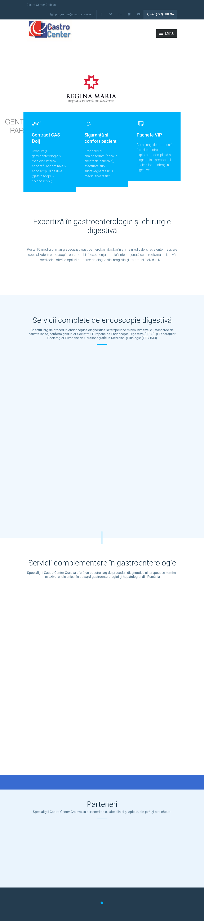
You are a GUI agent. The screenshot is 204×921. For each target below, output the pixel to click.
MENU (166, 33)
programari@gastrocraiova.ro (72, 14)
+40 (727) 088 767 (160, 14)
